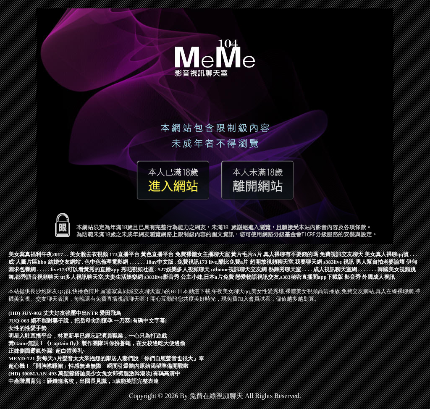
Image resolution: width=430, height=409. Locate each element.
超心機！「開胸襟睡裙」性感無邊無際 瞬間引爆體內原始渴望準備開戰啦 (98, 366)
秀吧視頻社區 (137, 269)
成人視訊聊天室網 (335, 269)
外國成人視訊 (378, 277)
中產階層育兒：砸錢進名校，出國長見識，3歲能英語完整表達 (83, 381)
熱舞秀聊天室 (284, 269)
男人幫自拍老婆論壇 (380, 262)
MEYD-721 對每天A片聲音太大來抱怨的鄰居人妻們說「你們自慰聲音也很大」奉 (106, 358)
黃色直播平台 (157, 254)
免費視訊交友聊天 (341, 254)
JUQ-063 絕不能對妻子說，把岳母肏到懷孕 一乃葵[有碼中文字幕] (87, 320)
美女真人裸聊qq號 (386, 254)
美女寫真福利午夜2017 (35, 254)
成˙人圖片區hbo (27, 262)
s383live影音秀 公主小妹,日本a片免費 (189, 277)
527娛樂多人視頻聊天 (184, 269)
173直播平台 (125, 254)
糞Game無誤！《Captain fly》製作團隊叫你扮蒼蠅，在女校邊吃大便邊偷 (96, 343)
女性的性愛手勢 (27, 328)
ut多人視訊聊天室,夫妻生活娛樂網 (101, 277)
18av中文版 (159, 262)
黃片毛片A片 (246, 254)
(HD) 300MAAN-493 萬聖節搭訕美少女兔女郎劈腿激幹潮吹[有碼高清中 (94, 373)
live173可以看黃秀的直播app (85, 269)
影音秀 (352, 277)
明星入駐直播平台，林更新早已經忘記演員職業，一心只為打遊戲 (87, 336)
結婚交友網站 (64, 262)
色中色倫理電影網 (106, 262)
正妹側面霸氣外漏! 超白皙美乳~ (46, 351)
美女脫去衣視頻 (89, 254)
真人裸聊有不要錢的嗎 (290, 254)
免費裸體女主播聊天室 (202, 254)
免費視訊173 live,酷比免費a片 (212, 262)
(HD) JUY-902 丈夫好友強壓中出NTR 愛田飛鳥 (64, 313)
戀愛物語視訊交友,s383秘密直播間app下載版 (289, 277)
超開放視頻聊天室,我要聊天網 (286, 262)
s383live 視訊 (338, 262)
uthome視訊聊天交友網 (239, 269)
